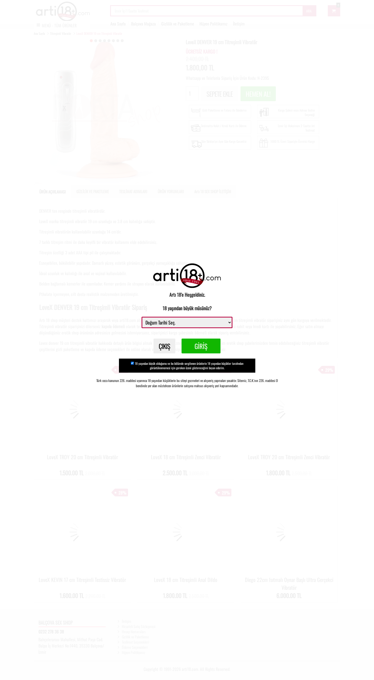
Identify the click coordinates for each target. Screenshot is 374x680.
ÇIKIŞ (164, 346)
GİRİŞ (201, 346)
